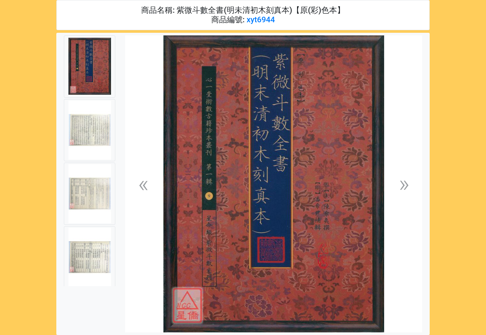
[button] (143, 184)
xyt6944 (261, 19)
